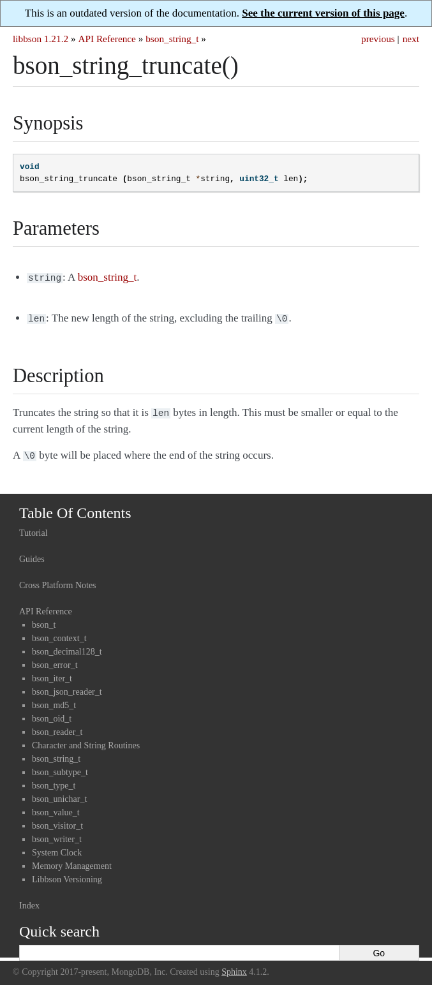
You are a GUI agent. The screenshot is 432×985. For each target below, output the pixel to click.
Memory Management (72, 861)
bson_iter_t (52, 673)
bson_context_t (59, 633)
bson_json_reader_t (67, 687)
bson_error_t (55, 660)
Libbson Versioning (67, 874)
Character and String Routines (86, 740)
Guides (32, 554)
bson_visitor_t (57, 821)
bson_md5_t (54, 700)
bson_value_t (56, 807)
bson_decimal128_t (67, 646)
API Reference (106, 38)
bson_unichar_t (59, 794)
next (411, 38)
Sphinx (234, 967)
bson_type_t (53, 780)
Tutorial (33, 528)
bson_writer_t (57, 834)
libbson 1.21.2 (40, 38)
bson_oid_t (51, 713)
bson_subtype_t (60, 767)
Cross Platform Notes (57, 580)
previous (378, 38)
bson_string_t (171, 38)
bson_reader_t (57, 727)
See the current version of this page (323, 13)
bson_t (44, 620)
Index (29, 900)
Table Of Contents (75, 508)
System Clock (57, 847)
